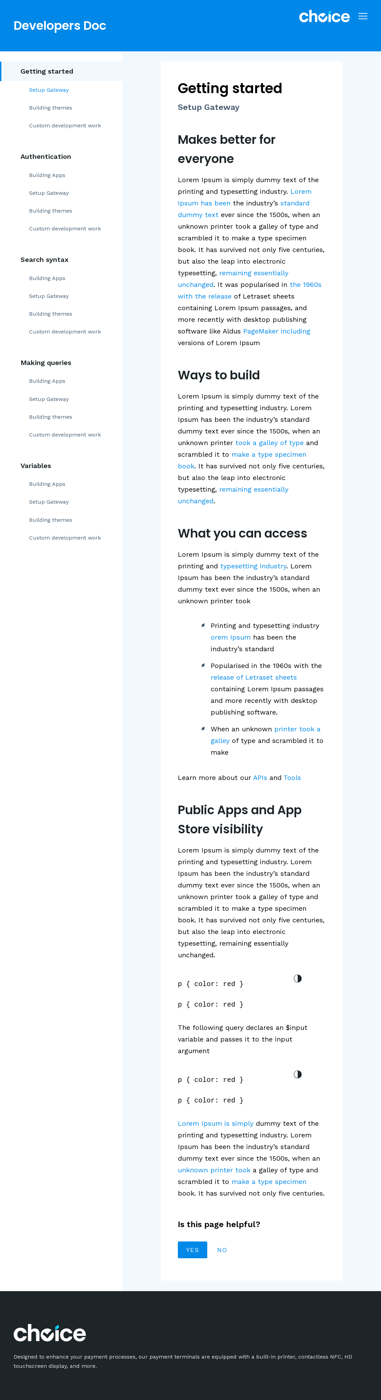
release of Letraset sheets (254, 677)
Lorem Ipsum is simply (215, 1123)
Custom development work (65, 125)
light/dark (297, 978)
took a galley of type (269, 443)
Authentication (46, 156)
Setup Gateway (49, 90)
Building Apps (47, 175)
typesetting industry (253, 566)
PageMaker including (276, 331)
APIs (260, 777)
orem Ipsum (231, 637)
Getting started (47, 71)
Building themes (50, 107)
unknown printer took (214, 1170)
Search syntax (44, 259)
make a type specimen (269, 1181)
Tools (292, 777)
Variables (36, 466)
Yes (192, 1249)
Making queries (46, 362)
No (222, 1249)
